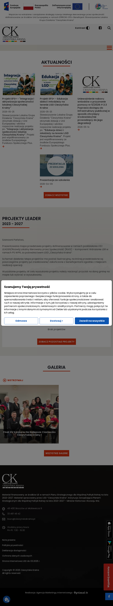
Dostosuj (56, 321)
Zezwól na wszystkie (92, 321)
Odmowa (21, 321)
